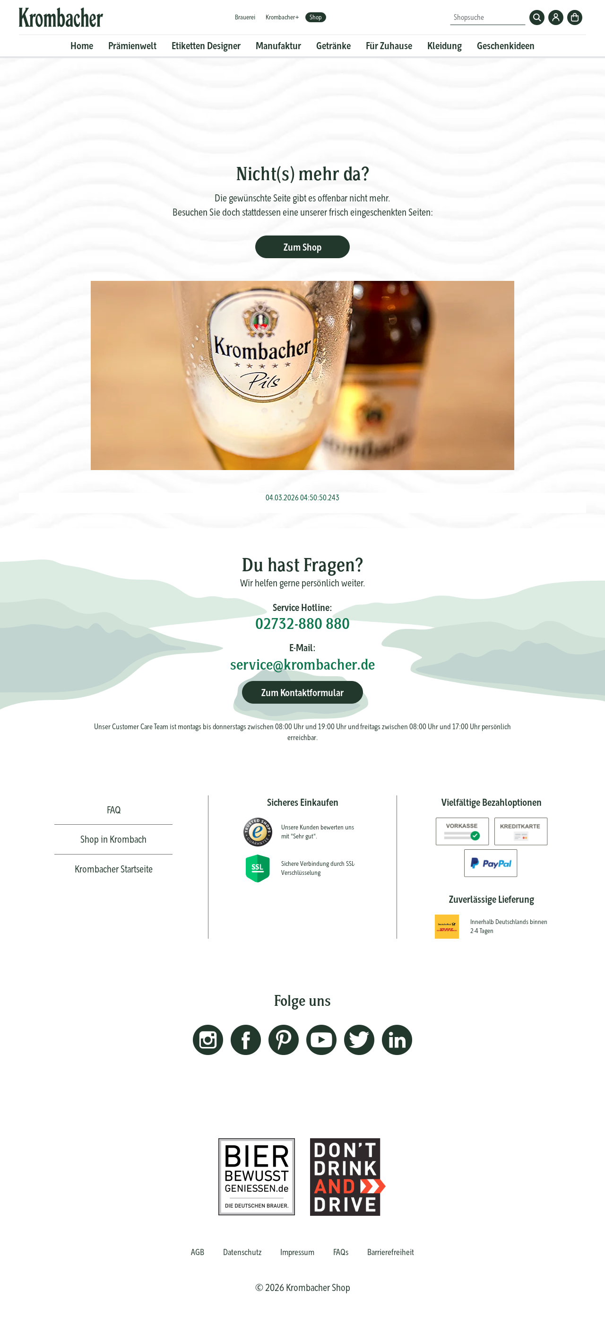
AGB (197, 1252)
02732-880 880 (302, 623)
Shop (316, 17)
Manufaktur (278, 46)
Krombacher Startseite (114, 869)
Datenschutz (242, 1252)
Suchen (536, 17)
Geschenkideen (506, 46)
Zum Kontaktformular (302, 692)
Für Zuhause (389, 46)
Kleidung (444, 46)
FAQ (114, 810)
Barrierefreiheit (390, 1252)
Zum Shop (302, 247)
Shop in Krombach (113, 839)
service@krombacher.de (302, 664)
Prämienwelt (132, 46)
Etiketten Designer (206, 46)
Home (81, 46)
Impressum (297, 1252)
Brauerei (245, 17)
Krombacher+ (282, 17)
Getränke (333, 46)
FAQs (340, 1252)
